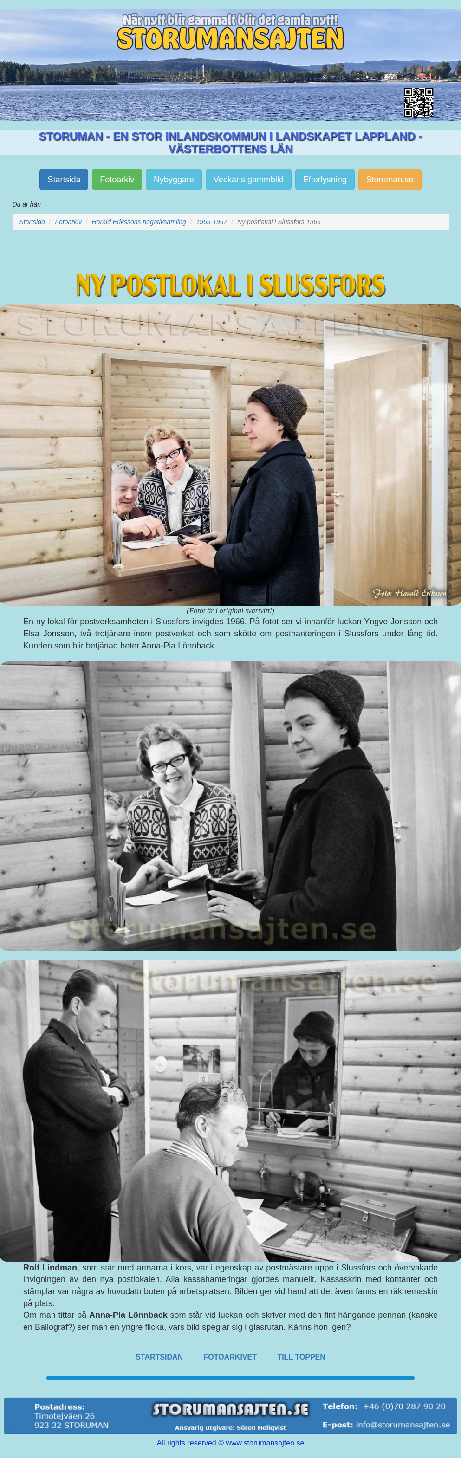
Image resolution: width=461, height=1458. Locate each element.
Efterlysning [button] (325, 179)
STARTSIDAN (159, 1357)
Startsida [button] (63, 179)
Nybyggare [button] (174, 179)
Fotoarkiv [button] (117, 179)
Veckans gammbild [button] (249, 179)
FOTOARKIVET (230, 1357)
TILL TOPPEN (301, 1357)
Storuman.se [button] (390, 179)
